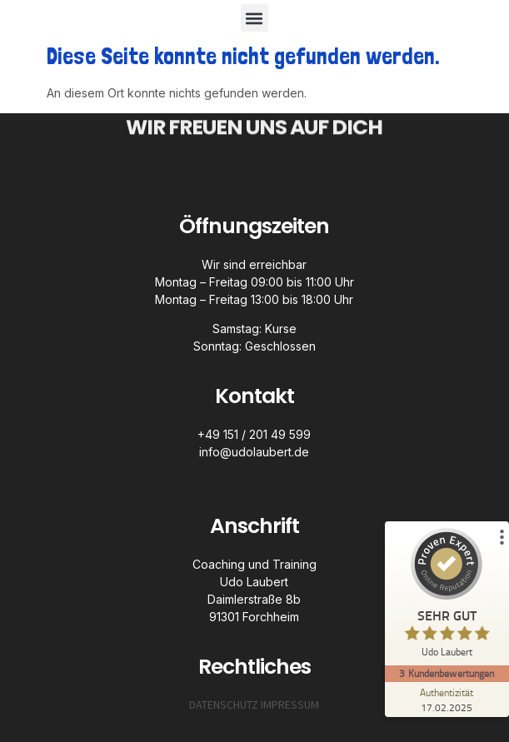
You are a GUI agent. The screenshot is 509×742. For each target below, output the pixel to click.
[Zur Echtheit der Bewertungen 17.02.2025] (446, 699)
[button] (254, 18)
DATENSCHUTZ (223, 704)
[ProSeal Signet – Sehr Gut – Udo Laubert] (446, 596)
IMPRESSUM (290, 704)
